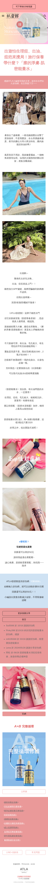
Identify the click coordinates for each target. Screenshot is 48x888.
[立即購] (24, 791)
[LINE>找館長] (12, 852)
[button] (3, 15)
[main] (24, 60)
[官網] (24, 714)
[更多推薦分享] (24, 613)
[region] (24, 6)
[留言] (24, 619)
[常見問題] (35, 852)
